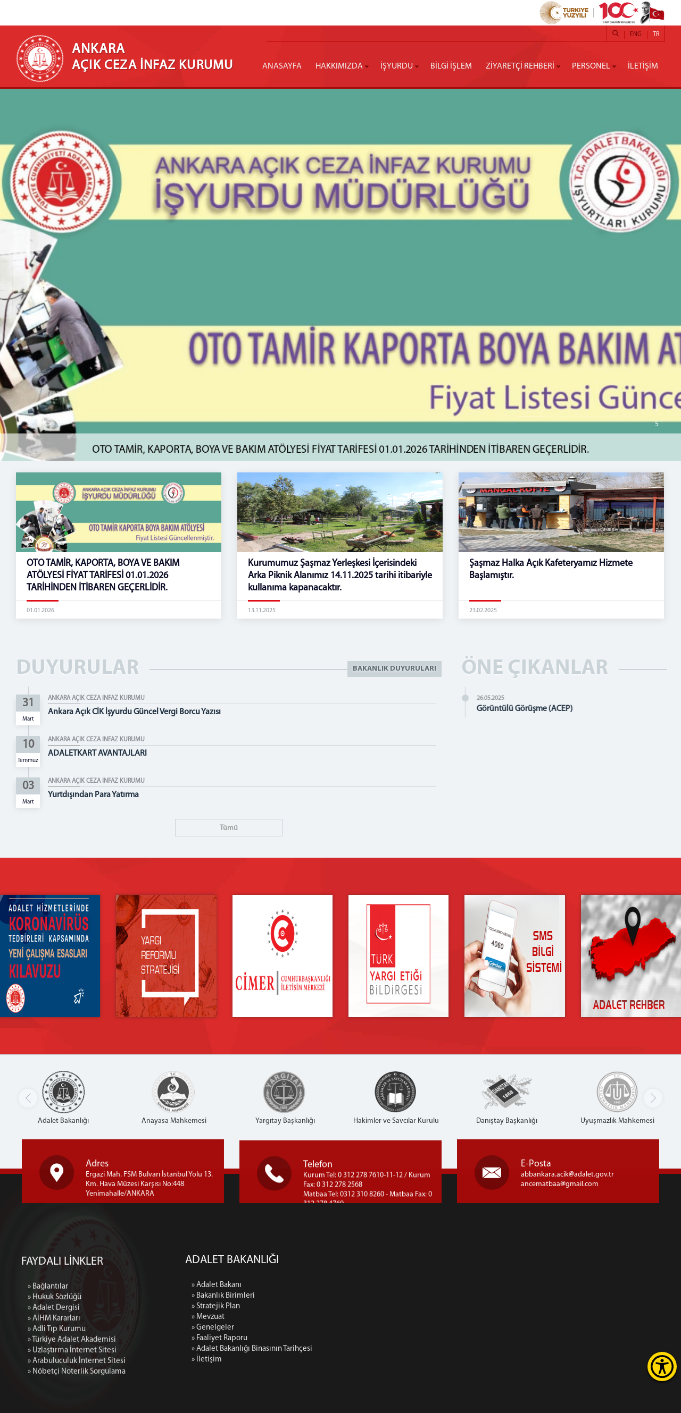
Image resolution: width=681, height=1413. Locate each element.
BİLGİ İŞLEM (451, 66)
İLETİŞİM (643, 66)
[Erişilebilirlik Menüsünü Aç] (662, 1366)
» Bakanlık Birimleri (311, 1296)
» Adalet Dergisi (54, 1391)
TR (656, 34)
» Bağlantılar (48, 1370)
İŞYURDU (396, 66)
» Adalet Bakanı (305, 1285)
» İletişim (295, 1360)
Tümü (229, 828)
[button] (653, 1098)
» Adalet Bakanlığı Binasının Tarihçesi (340, 1349)
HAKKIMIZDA (339, 66)
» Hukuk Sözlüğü (54, 1381)
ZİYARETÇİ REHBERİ (520, 66)
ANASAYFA (282, 66)
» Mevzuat (296, 1317)
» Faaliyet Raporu (308, 1338)
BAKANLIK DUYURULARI (394, 669)
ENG (636, 34)
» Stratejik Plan (304, 1306)
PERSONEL (591, 66)
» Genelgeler (301, 1328)
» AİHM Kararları (54, 1402)
